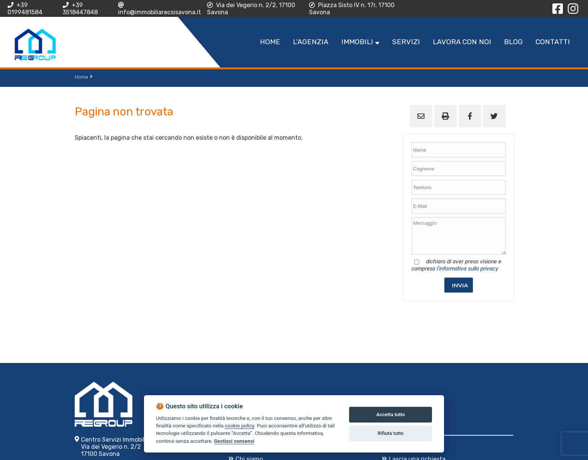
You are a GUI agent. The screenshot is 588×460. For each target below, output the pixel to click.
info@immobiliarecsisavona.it (159, 9)
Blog (513, 41)
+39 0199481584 (25, 8)
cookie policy (239, 426)
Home (81, 77)
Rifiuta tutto (391, 433)
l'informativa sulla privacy (467, 269)
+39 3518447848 (80, 8)
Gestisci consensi (234, 441)
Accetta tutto (390, 414)
